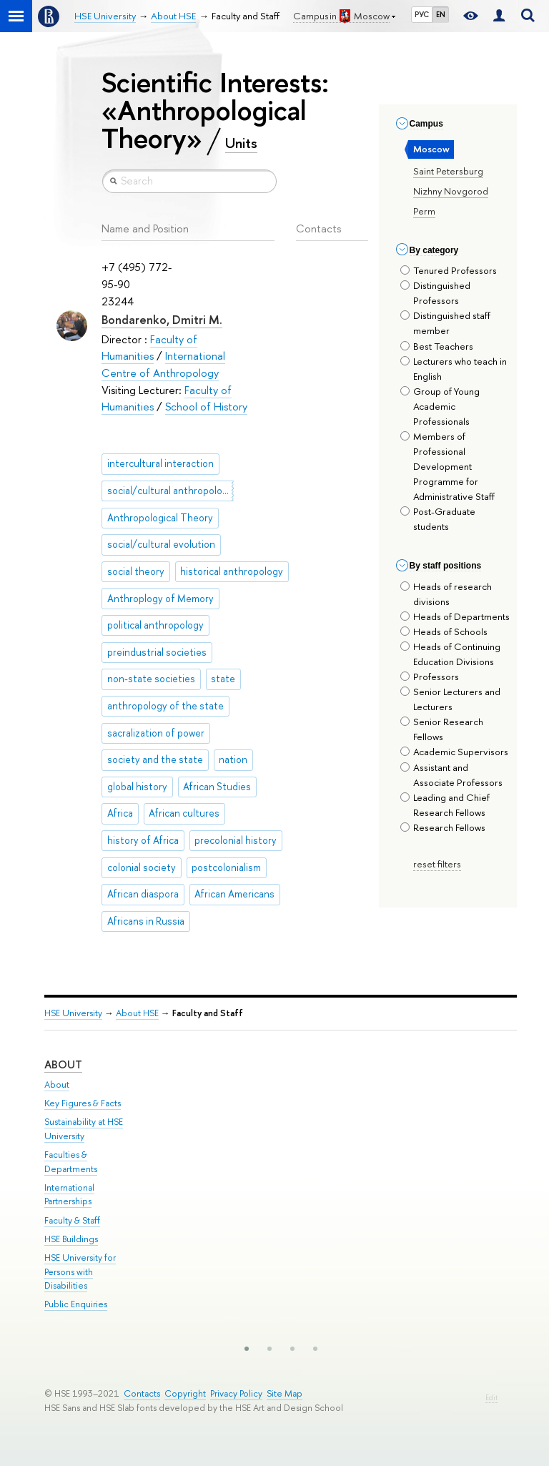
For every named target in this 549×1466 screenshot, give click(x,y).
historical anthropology (231, 571)
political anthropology (155, 625)
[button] (246, 1348)
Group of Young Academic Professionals (440, 406)
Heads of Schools (444, 631)
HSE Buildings (71, 1239)
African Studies (217, 786)
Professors (429, 676)
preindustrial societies (157, 652)
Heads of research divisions (446, 594)
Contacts (142, 1393)
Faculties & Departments (70, 1161)
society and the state (155, 759)
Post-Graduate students (437, 519)
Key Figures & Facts (82, 1103)
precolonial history (235, 840)
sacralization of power (155, 733)
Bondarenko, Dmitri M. (162, 319)
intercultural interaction (160, 463)
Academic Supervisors (454, 751)
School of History (206, 406)
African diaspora (143, 893)
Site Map (284, 1393)
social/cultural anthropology (170, 490)
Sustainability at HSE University (83, 1129)
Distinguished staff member (445, 323)
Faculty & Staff (72, 1220)
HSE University (73, 1013)
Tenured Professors (448, 270)
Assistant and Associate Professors (451, 775)
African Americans (234, 893)
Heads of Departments (455, 616)
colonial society (141, 867)
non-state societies (151, 678)
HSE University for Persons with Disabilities (80, 1271)
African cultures (184, 813)
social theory (135, 571)
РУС (422, 14)
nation (233, 759)
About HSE (137, 1013)
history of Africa (143, 840)
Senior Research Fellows (441, 729)
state (223, 678)
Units (241, 143)
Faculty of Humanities (149, 348)
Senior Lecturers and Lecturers (450, 699)
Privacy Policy (236, 1393)
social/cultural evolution (161, 544)
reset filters (437, 863)
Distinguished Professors (435, 293)
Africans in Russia (145, 921)
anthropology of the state (165, 705)
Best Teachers (436, 346)
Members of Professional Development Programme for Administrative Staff (447, 466)
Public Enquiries (75, 1304)
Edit (491, 1397)
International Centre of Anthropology (163, 364)
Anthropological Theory (160, 517)
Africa (120, 813)
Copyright (185, 1393)
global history (137, 786)
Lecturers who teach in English (453, 369)
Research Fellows (442, 827)
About (63, 1064)
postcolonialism (226, 867)
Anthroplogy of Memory (160, 598)
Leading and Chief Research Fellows (445, 805)
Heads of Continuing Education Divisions (450, 654)
